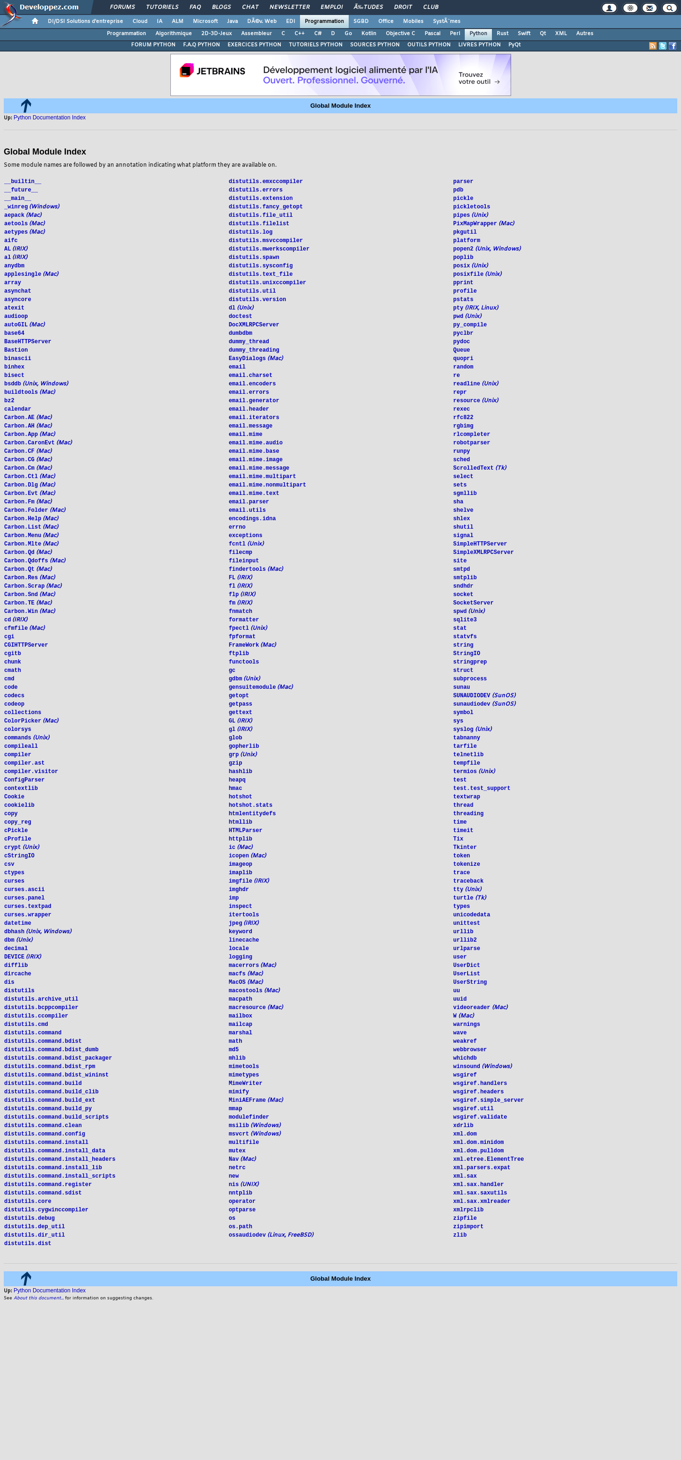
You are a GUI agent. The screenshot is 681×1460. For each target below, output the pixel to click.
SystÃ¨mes (447, 21)
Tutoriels (162, 7)
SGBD (361, 21)
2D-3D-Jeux (216, 33)
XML (561, 33)
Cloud (139, 21)
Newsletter (289, 7)
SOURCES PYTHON (375, 45)
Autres (584, 33)
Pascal (432, 33)
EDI (290, 21)
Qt (543, 33)
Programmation (324, 21)
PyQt (514, 45)
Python (478, 33)
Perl (455, 33)
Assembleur (256, 33)
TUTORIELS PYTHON (316, 45)
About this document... (39, 1358)
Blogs (221, 7)
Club (430, 7)
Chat (250, 7)
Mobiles (413, 21)
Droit (403, 7)
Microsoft (205, 21)
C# (318, 33)
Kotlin (368, 33)
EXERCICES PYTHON (254, 45)
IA (159, 21)
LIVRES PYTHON (479, 45)
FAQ (195, 7)
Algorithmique (173, 33)
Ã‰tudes (368, 7)
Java (232, 21)
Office (386, 21)
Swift (524, 33)
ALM (177, 21)
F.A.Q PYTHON (201, 45)
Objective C (400, 33)
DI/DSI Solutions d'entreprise (85, 21)
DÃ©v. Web (262, 21)
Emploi (332, 7)
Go (348, 33)
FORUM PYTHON (153, 45)
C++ (299, 33)
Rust (502, 33)
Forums (122, 7)
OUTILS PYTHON (429, 45)
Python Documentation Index (50, 117)
